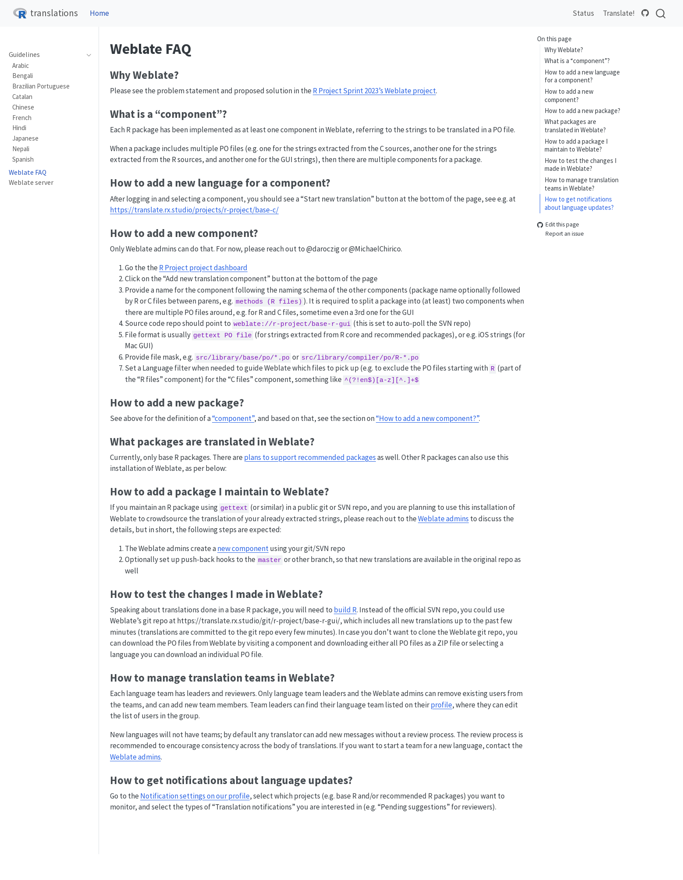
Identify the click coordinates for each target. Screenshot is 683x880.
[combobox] (661, 13)
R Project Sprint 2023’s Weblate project (374, 90)
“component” (233, 418)
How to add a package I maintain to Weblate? (576, 145)
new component (243, 548)
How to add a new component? (569, 95)
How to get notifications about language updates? (579, 203)
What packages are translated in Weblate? (575, 125)
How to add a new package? (582, 110)
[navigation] (86, 55)
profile (441, 705)
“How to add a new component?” (427, 418)
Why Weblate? (564, 50)
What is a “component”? (577, 61)
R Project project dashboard (203, 267)
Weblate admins (443, 518)
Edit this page (558, 225)
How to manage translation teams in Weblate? (582, 184)
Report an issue (560, 233)
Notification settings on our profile (195, 796)
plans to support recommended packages (310, 457)
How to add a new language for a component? (582, 76)
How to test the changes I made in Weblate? (580, 164)
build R (345, 610)
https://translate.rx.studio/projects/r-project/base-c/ (194, 210)
